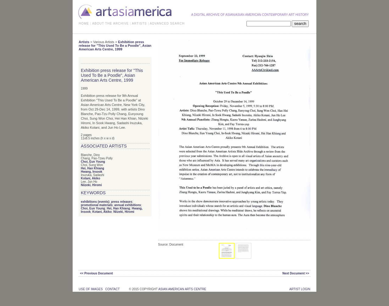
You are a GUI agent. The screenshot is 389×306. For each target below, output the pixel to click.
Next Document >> (295, 273)
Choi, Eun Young (93, 161)
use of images (91, 289)
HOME (84, 23)
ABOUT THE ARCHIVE (110, 23)
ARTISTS (139, 23)
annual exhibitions (127, 205)
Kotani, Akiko (90, 178)
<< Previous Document (96, 273)
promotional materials (96, 205)
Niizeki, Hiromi (91, 185)
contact (112, 289)
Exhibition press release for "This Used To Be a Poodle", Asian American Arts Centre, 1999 (115, 45)
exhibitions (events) (95, 201)
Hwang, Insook (91, 171)
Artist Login (299, 289)
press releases (121, 201)
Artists (84, 42)
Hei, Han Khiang (92, 168)
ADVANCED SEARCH (167, 23)
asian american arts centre (182, 289)
